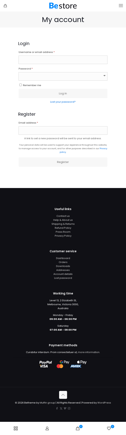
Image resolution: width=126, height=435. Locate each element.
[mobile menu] (121, 5)
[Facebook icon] (57, 408)
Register (63, 162)
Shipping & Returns (63, 224)
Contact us (63, 216)
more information (88, 352)
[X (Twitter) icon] (61, 408)
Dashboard (63, 258)
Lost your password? (63, 102)
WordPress (104, 402)
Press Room (63, 232)
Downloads (63, 266)
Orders (63, 262)
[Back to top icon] (63, 395)
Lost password (63, 278)
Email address (34, 122)
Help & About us (63, 220)
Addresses (63, 270)
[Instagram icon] (69, 408)
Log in (63, 93)
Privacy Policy (63, 236)
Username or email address (42, 52)
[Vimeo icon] (65, 408)
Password (31, 68)
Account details (63, 274)
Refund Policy (63, 228)
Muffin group (47, 402)
